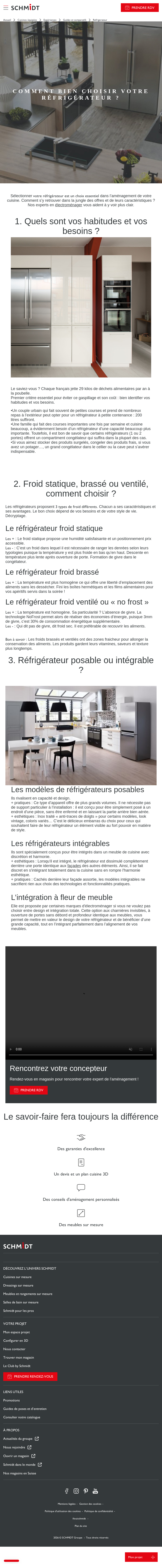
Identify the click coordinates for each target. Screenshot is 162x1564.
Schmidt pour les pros (18, 1311)
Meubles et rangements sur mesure (27, 1294)
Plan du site (81, 1525)
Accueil (7, 19)
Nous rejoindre (14, 1447)
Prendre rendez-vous (33, 1376)
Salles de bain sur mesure (21, 1302)
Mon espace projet (16, 1332)
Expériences (50, 19)
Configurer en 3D (15, 1340)
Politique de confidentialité (98, 1511)
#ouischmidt (79, 1518)
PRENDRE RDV (32, 1090)
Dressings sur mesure (18, 1285)
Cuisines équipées (27, 19)
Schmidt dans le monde (19, 1464)
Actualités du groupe (17, 1439)
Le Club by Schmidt (16, 1366)
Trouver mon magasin (18, 1357)
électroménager (68, 205)
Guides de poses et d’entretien (25, 1409)
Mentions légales (67, 1503)
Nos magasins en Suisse (19, 1473)
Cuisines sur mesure (17, 1277)
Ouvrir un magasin (16, 1456)
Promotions (11, 1400)
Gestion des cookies (90, 1503)
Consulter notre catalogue (21, 1417)
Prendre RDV (143, 8)
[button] (11, 1561)
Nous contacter (14, 1349)
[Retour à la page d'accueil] (25, 7)
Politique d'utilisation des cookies (63, 1511)
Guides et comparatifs (74, 19)
